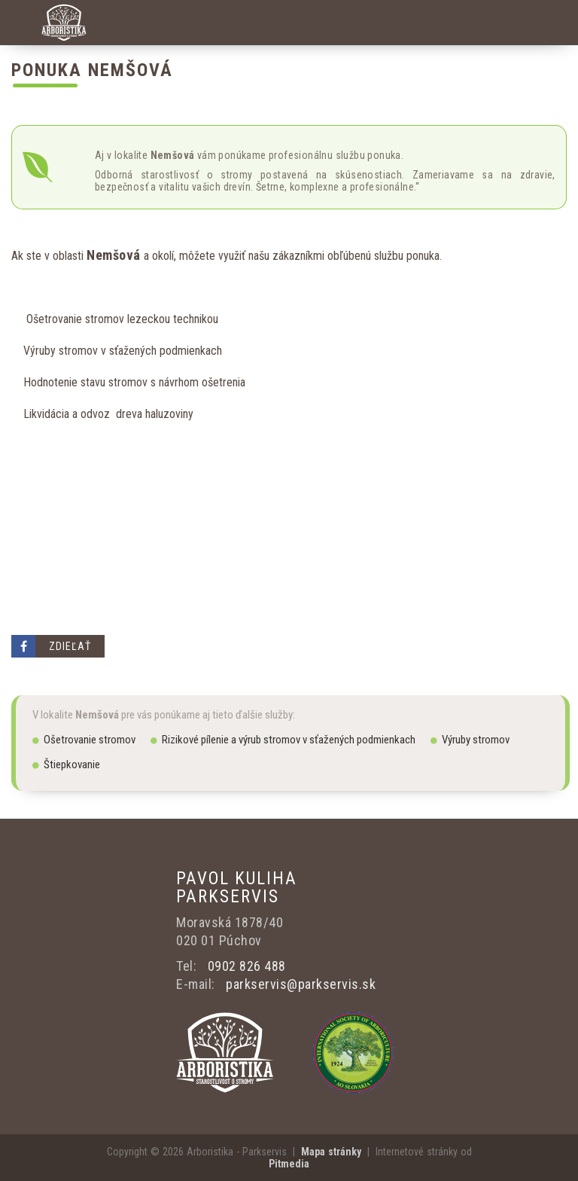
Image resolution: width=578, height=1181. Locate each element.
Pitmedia (289, 1164)
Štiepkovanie (66, 764)
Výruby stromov (470, 739)
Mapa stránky (331, 1152)
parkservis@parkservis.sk (301, 984)
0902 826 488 (247, 966)
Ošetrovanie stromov (83, 739)
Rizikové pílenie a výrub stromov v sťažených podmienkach (283, 739)
